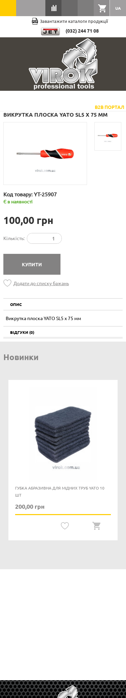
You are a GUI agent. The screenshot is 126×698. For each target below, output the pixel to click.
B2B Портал (109, 107)
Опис (16, 304)
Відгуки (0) (22, 332)
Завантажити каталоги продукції (70, 21)
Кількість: (14, 238)
